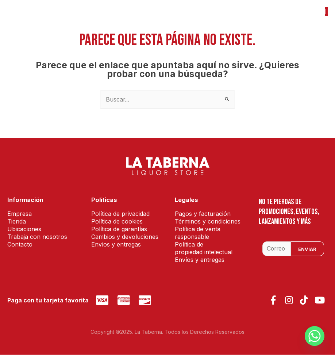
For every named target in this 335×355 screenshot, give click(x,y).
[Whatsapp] (314, 336)
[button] (326, 11)
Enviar (307, 249)
